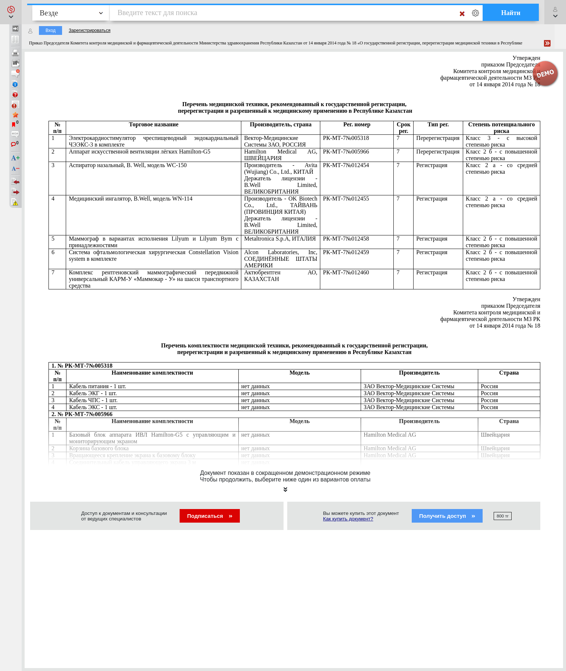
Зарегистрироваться (89, 30)
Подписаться (209, 516)
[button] (11, 12)
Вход (50, 30)
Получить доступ (447, 516)
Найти (510, 13)
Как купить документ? (348, 519)
